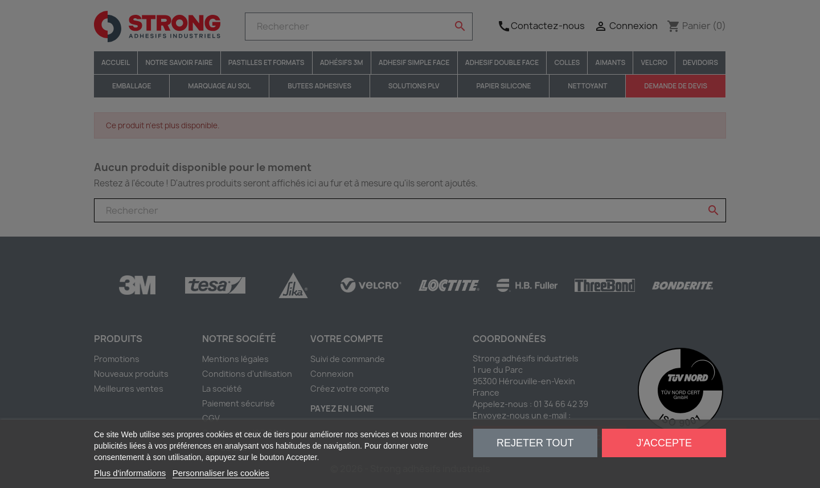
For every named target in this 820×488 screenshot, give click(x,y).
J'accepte (664, 443)
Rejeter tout (535, 443)
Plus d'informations (130, 473)
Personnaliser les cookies (221, 473)
